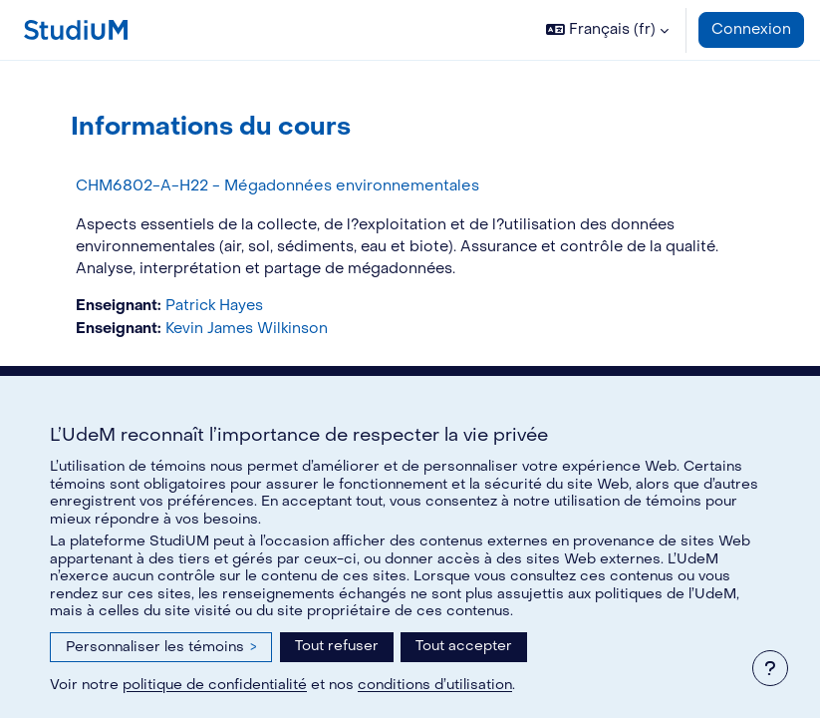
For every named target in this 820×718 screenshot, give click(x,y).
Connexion (751, 29)
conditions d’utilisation (435, 684)
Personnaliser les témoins (161, 646)
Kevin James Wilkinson (246, 328)
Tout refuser (337, 645)
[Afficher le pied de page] (770, 668)
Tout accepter (463, 645)
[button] (607, 30)
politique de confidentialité (215, 684)
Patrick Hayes (214, 305)
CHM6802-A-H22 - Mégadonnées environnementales (277, 185)
